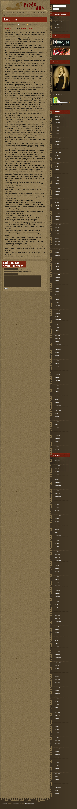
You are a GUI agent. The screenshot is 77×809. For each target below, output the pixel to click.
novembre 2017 (58, 249)
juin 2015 (57, 324)
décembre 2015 (58, 310)
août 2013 (57, 383)
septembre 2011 (58, 444)
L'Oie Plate (61, 102)
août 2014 (57, 352)
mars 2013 (57, 394)
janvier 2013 (57, 399)
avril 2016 (57, 299)
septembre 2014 (58, 349)
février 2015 (57, 335)
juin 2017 (57, 260)
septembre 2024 (58, 141)
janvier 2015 (57, 338)
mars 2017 (57, 269)
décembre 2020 (58, 169)
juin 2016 (57, 294)
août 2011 (57, 446)
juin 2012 (57, 419)
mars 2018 (57, 238)
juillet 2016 (57, 291)
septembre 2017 (58, 255)
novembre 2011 (58, 438)
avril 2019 (57, 205)
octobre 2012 (57, 408)
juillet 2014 (57, 355)
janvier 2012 (57, 432)
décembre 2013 (58, 374)
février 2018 (57, 241)
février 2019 (57, 210)
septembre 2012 (58, 410)
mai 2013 (57, 388)
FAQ (5, 15)
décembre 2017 (58, 247)
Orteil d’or (36, 12)
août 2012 (57, 413)
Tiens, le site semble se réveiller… (61, 30)
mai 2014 (57, 360)
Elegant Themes (16, 803)
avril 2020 (57, 183)
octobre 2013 (57, 380)
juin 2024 (57, 144)
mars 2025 (57, 133)
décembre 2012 (58, 402)
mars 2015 (57, 333)
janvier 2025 (57, 136)
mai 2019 (57, 202)
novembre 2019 (58, 194)
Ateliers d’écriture (9, 12)
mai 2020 (57, 180)
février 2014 (57, 369)
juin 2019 (57, 199)
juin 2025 (57, 127)
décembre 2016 (58, 277)
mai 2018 (57, 233)
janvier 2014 (57, 371)
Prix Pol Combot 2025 (59, 19)
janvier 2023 (57, 158)
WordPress (4, 803)
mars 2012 (57, 427)
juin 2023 (57, 155)
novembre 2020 (58, 172)
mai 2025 (57, 130)
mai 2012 (57, 421)
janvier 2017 (57, 274)
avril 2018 (57, 236)
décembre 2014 (58, 341)
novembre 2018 (58, 219)
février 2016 (57, 305)
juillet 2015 (57, 321)
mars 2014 (57, 366)
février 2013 (57, 396)
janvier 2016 (57, 308)
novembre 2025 (58, 119)
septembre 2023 (58, 152)
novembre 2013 (58, 377)
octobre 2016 (57, 283)
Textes (29, 12)
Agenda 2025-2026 (58, 27)
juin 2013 (57, 385)
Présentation (21, 12)
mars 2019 (57, 208)
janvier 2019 (57, 213)
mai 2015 (57, 327)
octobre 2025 (57, 122)
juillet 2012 (57, 416)
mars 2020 (57, 186)
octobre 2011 (57, 441)
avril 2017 (57, 266)
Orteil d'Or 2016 (33, 24)
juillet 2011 (57, 449)
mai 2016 (57, 297)
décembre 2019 (58, 191)
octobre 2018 (57, 222)
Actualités (44, 12)
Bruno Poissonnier (11, 24)
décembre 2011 (58, 435)
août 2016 (57, 288)
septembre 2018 (58, 224)
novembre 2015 (58, 313)
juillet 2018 (57, 227)
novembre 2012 (58, 405)
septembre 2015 (58, 319)
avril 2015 (57, 330)
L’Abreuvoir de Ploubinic (59, 21)
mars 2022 (57, 163)
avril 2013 (57, 391)
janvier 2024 (57, 149)
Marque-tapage (61, 52)
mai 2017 (57, 263)
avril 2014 (57, 363)
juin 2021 (57, 166)
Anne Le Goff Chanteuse (61, 79)
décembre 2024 (58, 138)
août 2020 (57, 174)
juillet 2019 (57, 197)
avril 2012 (57, 424)
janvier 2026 (57, 116)
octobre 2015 (57, 316)
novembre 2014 (58, 344)
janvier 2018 (57, 244)
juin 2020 (57, 177)
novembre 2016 (58, 280)
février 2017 (57, 272)
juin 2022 (57, 161)
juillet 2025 (57, 125)
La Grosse (57, 24)
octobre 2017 (57, 252)
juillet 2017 (57, 258)
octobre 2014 (57, 347)
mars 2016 (57, 302)
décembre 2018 (58, 216)
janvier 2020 (57, 188)
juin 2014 (57, 358)
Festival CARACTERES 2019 (58, 94)
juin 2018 (57, 230)
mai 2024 (57, 147)
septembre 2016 (58, 285)
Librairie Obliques (61, 43)
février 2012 (57, 430)
